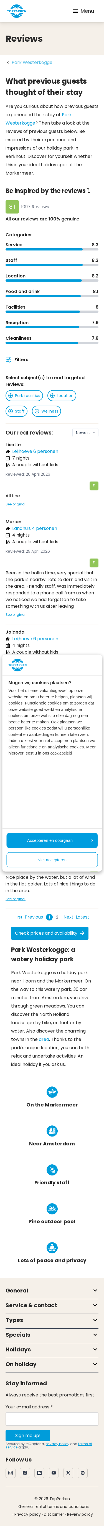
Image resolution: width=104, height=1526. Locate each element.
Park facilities (24, 395)
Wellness (46, 411)
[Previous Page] (34, 917)
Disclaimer (54, 1514)
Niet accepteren (52, 859)
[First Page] (18, 917)
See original (16, 504)
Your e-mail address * (29, 1407)
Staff (16, 411)
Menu (83, 11)
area (44, 1039)
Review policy (80, 1514)
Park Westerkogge (32, 62)
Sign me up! (27, 1435)
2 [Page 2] (57, 917)
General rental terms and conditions (53, 1506)
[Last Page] (82, 917)
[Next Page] (68, 917)
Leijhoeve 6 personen (35, 451)
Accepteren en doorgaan (60, 840)
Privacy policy (27, 1514)
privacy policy (57, 1443)
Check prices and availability (50, 933)
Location (61, 395)
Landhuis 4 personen (34, 528)
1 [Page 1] (49, 917)
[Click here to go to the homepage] (17, 11)
